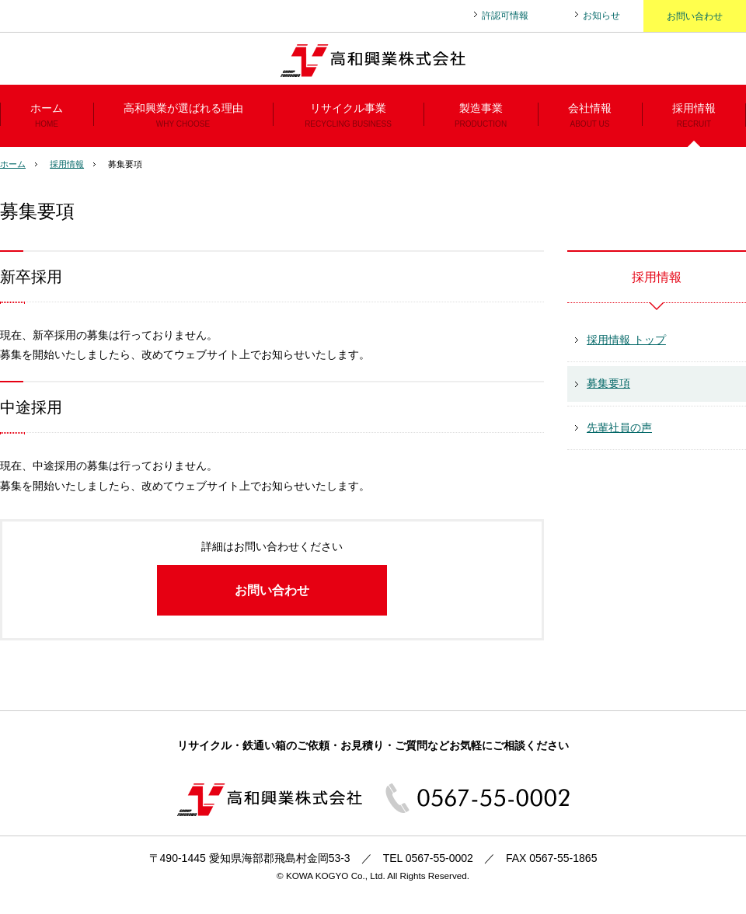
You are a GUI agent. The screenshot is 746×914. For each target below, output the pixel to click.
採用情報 (694, 118)
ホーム (46, 118)
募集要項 (608, 383)
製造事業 (481, 118)
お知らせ (601, 15)
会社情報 (590, 118)
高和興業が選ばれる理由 (183, 118)
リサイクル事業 (348, 118)
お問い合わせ (695, 16)
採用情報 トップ (626, 339)
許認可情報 (505, 15)
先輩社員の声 (619, 427)
